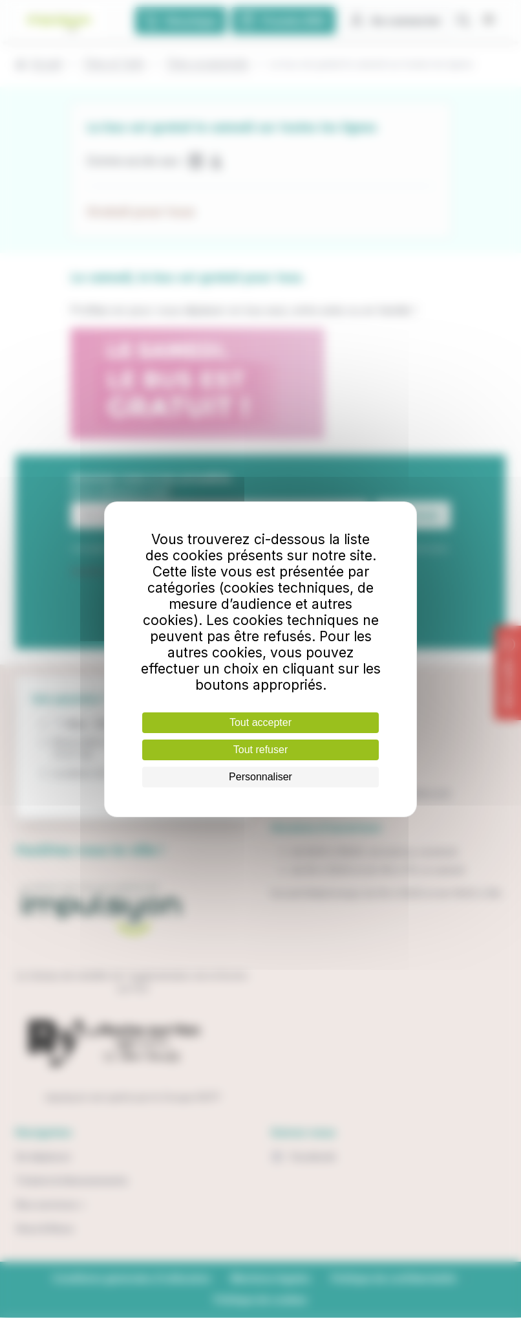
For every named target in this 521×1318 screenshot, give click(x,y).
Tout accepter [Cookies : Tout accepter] (260, 722)
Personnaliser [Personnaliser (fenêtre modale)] (260, 776)
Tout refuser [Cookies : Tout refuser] (260, 749)
